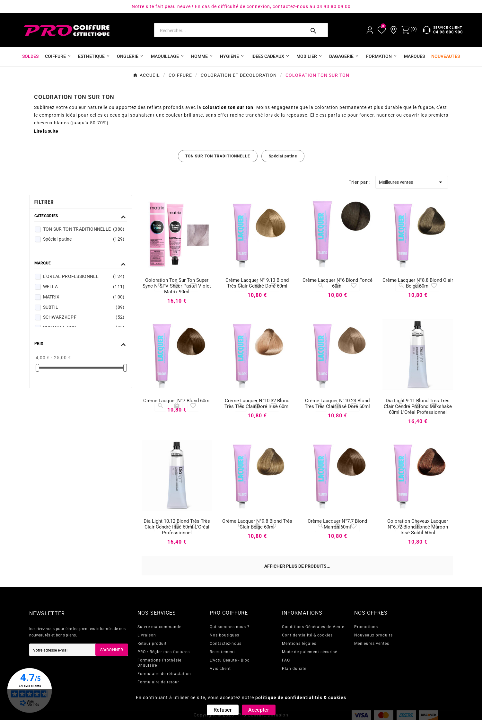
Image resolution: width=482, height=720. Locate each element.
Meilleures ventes (412, 182)
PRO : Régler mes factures (163, 652)
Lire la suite (46, 131)
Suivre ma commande (159, 627)
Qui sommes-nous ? (230, 627)
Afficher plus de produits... (297, 566)
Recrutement (222, 652)
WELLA (84, 286)
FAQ (286, 660)
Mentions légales (299, 643)
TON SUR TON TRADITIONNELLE (217, 156)
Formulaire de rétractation (164, 673)
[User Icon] (370, 30)
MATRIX (84, 296)
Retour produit (152, 643)
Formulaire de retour (158, 682)
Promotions (366, 627)
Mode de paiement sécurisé (309, 652)
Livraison (146, 635)
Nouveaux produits (373, 635)
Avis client (220, 668)
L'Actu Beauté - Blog (230, 660)
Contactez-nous (225, 643)
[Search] (229, 30)
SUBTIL (84, 307)
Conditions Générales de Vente (313, 627)
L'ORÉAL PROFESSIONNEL (84, 276)
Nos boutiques (224, 635)
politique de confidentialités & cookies (300, 697)
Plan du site (294, 668)
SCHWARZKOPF (84, 317)
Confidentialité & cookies (307, 635)
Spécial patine (283, 156)
